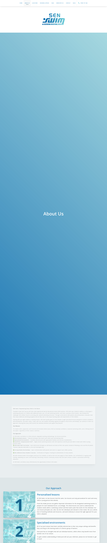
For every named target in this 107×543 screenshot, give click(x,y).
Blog (74, 3)
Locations (35, 3)
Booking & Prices (44, 3)
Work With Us (60, 3)
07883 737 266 (82, 3)
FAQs (53, 3)
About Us (27, 3)
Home (21, 3)
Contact (68, 3)
